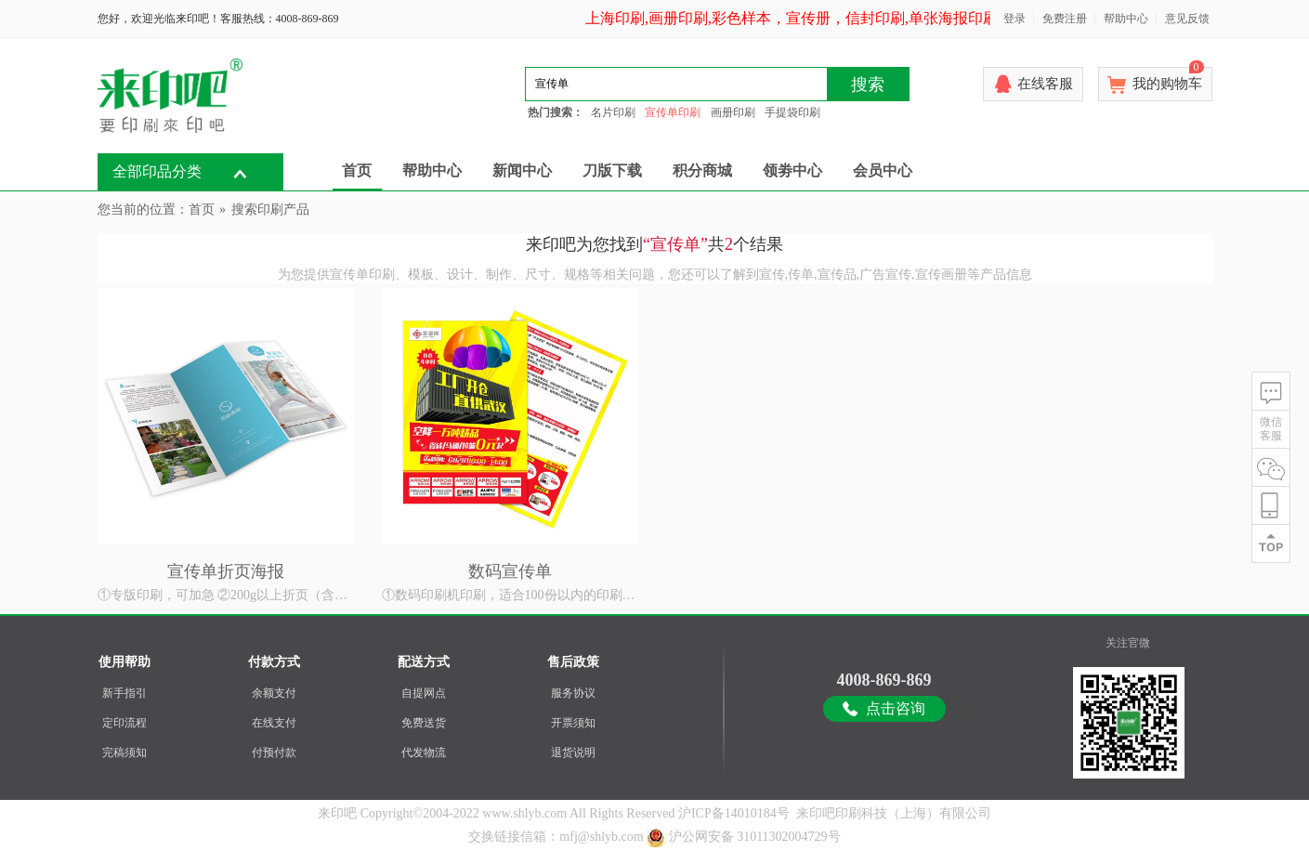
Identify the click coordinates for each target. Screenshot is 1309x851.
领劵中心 (792, 170)
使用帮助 (124, 662)
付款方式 (274, 662)
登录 (1014, 18)
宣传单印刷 (672, 112)
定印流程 (124, 722)
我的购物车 (1168, 79)
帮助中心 (1126, 18)
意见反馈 (1187, 18)
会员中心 (882, 170)
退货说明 (573, 752)
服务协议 (573, 693)
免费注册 (1064, 18)
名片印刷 (613, 112)
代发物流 (423, 752)
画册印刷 (733, 112)
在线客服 (1045, 83)
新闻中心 (522, 170)
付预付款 (274, 752)
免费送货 (423, 722)
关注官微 (1128, 642)
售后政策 (573, 662)
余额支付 (274, 693)
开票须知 (573, 722)
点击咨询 (895, 708)
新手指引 (124, 693)
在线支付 (274, 722)
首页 (357, 170)
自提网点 (423, 693)
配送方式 (424, 662)
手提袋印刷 (792, 112)
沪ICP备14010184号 (734, 813)
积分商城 (702, 170)
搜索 (867, 84)
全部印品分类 (157, 171)
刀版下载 (612, 170)
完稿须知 (124, 752)
